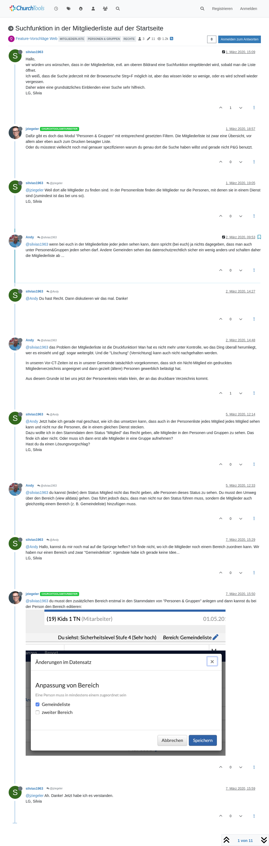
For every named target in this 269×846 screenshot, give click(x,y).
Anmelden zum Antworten (239, 39)
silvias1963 (34, 52)
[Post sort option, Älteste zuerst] (211, 39)
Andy (30, 237)
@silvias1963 (47, 237)
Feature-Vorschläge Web (37, 38)
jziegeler (32, 129)
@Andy (52, 291)
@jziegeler (54, 183)
